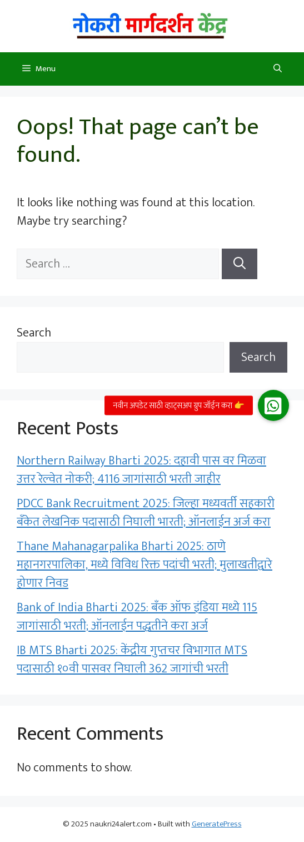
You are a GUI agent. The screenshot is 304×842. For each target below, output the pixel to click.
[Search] (239, 264)
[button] (277, 69)
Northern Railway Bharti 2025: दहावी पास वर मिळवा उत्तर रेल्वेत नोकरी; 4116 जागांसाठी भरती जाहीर (141, 469)
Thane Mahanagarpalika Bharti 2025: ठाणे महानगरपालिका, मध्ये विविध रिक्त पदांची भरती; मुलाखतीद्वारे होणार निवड (144, 564)
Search (34, 333)
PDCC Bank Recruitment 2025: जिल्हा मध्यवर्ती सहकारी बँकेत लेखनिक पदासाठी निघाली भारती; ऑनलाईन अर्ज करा (146, 512)
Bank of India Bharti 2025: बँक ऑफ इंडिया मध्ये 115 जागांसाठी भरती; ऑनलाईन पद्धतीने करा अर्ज (137, 616)
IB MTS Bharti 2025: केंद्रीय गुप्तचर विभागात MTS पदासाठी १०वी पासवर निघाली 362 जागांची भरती (132, 659)
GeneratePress (217, 824)
